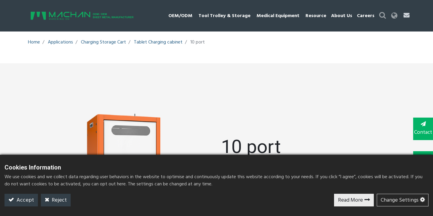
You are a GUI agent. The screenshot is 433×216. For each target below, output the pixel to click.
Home (34, 42)
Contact (421, 128)
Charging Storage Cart (103, 42)
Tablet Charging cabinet (158, 42)
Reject (59, 200)
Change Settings (400, 200)
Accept (24, 200)
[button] (395, 15)
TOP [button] (421, 152)
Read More (350, 200)
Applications (60, 42)
